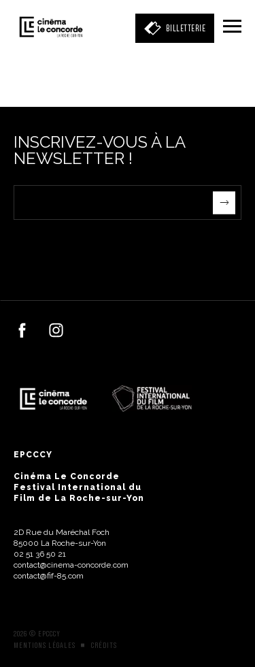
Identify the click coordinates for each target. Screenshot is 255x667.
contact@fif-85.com (49, 576)
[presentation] (117, 246)
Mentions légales (44, 645)
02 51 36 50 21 (40, 554)
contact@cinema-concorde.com (71, 565)
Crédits (104, 645)
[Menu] (232, 27)
